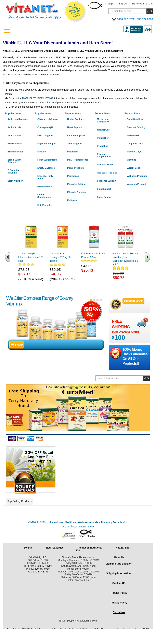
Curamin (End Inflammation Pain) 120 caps (30, 257)
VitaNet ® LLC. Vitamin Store (78, 526)
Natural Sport (124, 547)
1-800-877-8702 (43, 566)
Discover (39, 438)
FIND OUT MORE (133, 301)
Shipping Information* (119, 573)
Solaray (29, 547)
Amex (30, 438)
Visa (21, 438)
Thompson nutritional (90, 547)
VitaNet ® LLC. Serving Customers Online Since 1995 (33, 11)
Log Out (123, 3)
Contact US (119, 583)
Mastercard (12, 438)
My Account (138, 3)
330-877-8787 (40, 571)
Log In (111, 3)
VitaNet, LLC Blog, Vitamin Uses (45, 522)
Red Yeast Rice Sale (107, 172)
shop (19, 344)
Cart (151, 3)
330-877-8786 (42, 568)
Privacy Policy (119, 602)
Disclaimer (119, 612)
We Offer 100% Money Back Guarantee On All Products (75, 11)
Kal (78, 550)
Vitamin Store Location (119, 564)
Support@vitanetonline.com (82, 620)
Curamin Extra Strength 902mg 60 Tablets (60, 257)
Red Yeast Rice (55, 547)
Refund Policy (119, 593)
